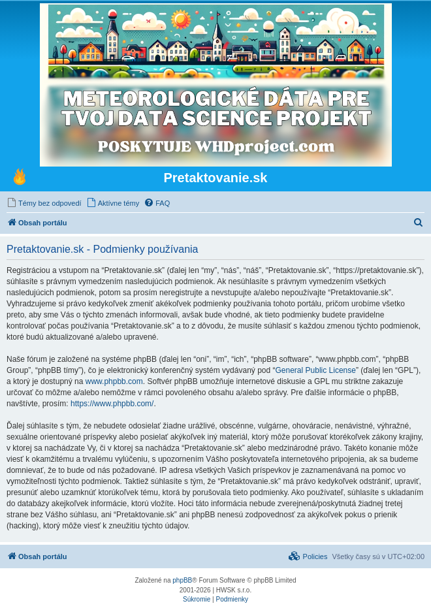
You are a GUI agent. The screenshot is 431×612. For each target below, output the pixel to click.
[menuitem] (44, 203)
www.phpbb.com (114, 381)
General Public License (316, 370)
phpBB (182, 580)
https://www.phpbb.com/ (112, 403)
